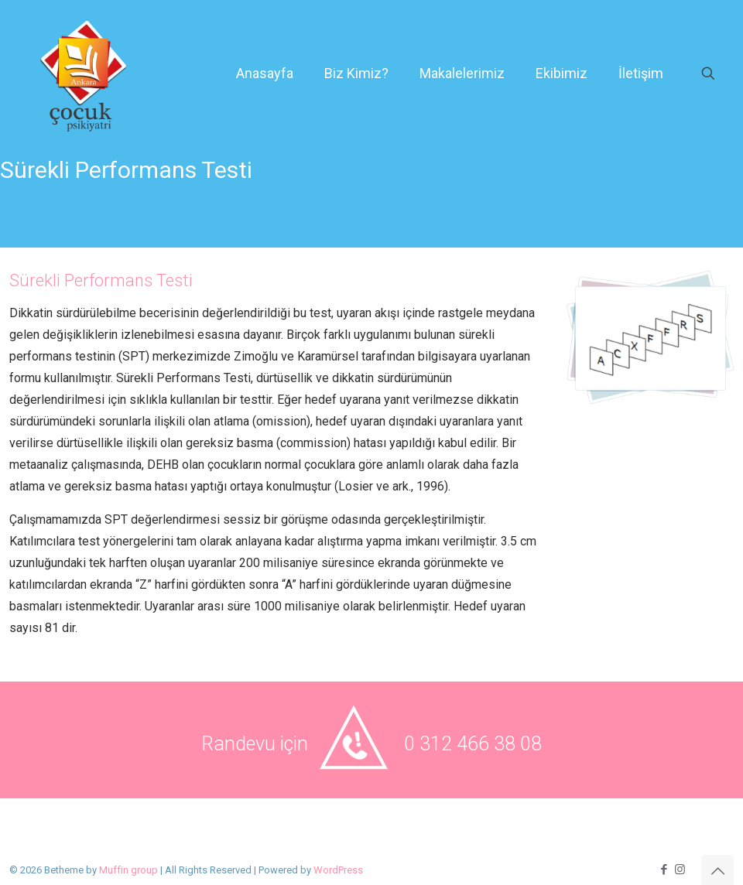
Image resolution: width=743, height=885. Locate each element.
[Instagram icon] (680, 869)
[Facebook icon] (663, 869)
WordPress (338, 870)
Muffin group (128, 870)
